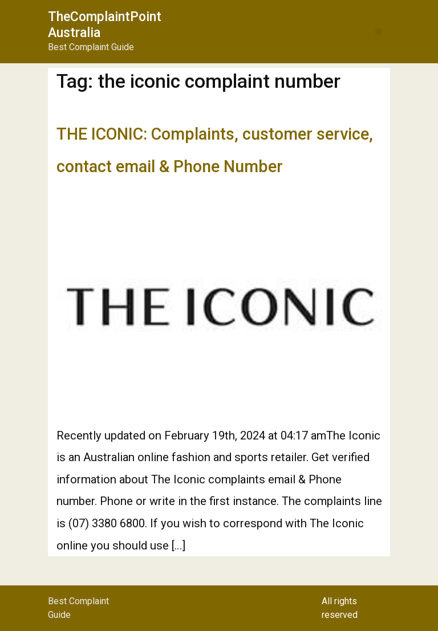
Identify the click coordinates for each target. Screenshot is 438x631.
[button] (378, 32)
